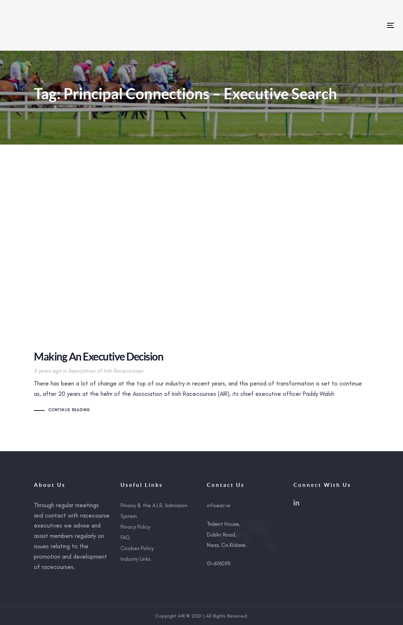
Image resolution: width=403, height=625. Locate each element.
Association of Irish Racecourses (105, 371)
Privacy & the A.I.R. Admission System (154, 510)
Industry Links (135, 559)
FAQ (125, 537)
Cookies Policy (137, 548)
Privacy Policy (135, 527)
